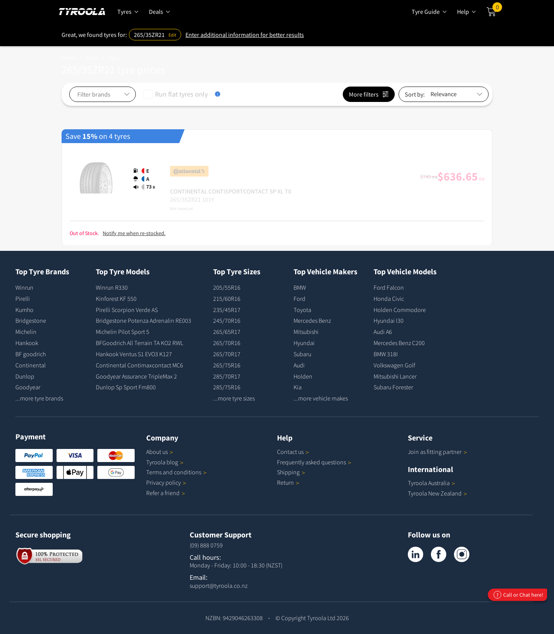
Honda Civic (389, 298)
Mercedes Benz (312, 320)
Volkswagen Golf (394, 365)
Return (285, 482)
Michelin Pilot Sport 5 (122, 331)
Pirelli (22, 298)
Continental (30, 365)
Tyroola (165, 462)
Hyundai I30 (389, 320)
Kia (298, 387)
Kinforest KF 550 (116, 298)
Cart (497, 8)
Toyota (302, 310)
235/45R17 (226, 310)
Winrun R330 (112, 287)
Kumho (24, 310)
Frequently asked (314, 462)
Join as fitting (437, 451)
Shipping (288, 472)
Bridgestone (30, 320)
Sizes (113, 57)
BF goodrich (30, 354)
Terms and (176, 472)
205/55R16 (226, 287)
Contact (293, 451)
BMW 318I (386, 354)
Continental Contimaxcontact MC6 (139, 365)
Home (68, 57)
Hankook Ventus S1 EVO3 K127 (134, 354)
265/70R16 (226, 343)
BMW (300, 287)
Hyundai (304, 343)
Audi (299, 365)
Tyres (91, 57)
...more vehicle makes (321, 398)
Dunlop (24, 376)
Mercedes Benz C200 (399, 343)
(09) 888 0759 (206, 545)
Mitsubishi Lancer (395, 376)
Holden (303, 376)
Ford (299, 298)
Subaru (302, 354)
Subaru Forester (393, 387)
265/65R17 (226, 331)
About (159, 451)
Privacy (166, 482)
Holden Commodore (400, 310)
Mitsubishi (306, 331)
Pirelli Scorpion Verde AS (127, 310)
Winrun (24, 287)
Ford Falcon (389, 287)
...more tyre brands (39, 398)
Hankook (26, 343)
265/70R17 (226, 354)
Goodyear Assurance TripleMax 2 (136, 376)
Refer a (165, 493)
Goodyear (27, 387)
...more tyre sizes (234, 398)
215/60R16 (226, 298)
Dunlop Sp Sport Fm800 (126, 387)
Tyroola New (437, 493)
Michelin (26, 331)
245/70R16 (226, 320)
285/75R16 (226, 387)
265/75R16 (226, 365)
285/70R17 (226, 376)
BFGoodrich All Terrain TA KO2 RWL (139, 343)
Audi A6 (383, 331)
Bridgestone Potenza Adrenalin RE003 (143, 320)
